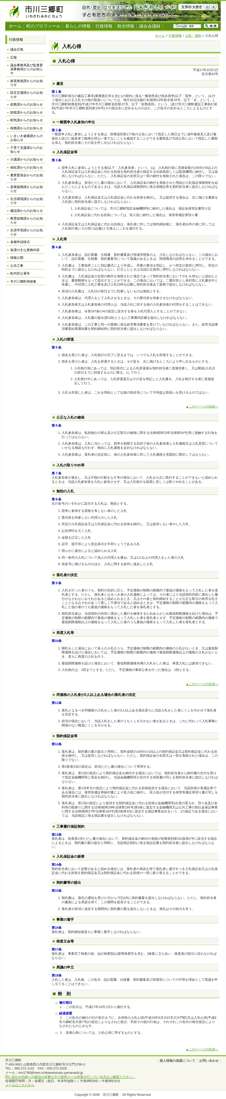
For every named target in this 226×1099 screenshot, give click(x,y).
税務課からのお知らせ (26, 128)
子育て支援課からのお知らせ (26, 150)
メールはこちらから (20, 1085)
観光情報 (125, 26)
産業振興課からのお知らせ (26, 189)
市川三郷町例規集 (23, 281)
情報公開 (16, 258)
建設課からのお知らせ (26, 211)
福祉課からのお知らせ (26, 167)
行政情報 (103, 26)
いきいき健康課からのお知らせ (26, 138)
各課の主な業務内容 (25, 250)
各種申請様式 (20, 242)
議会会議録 (149, 26)
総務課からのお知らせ (26, 104)
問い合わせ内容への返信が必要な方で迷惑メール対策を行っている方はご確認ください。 (70, 1077)
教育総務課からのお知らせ (26, 220)
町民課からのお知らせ (26, 120)
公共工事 (16, 266)
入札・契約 (193, 36)
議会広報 (16, 49)
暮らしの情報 (78, 26)
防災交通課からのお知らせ (26, 95)
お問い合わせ (209, 1060)
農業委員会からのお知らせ (26, 177)
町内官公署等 (20, 273)
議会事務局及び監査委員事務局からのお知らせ (26, 69)
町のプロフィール (43, 26)
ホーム (15, 26)
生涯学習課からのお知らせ (26, 232)
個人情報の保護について (177, 1060)
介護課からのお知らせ (26, 159)
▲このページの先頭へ (202, 406)
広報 (13, 57)
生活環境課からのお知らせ (26, 201)
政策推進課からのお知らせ (26, 83)
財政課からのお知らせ (26, 112)
